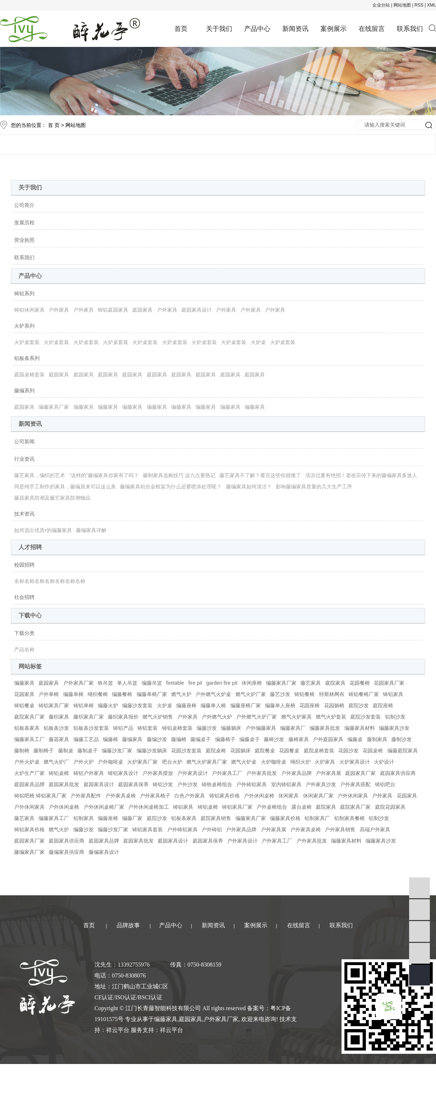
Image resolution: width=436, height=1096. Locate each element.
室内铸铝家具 (286, 784)
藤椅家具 (298, 739)
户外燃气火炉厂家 (256, 717)
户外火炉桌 (27, 762)
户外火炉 (83, 762)
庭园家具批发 (64, 784)
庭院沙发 (358, 705)
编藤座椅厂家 (245, 705)
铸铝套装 (147, 728)
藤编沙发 (157, 739)
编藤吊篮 (152, 683)
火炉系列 (24, 326)
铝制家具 (83, 818)
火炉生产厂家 (29, 773)
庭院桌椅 (216, 750)
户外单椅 (49, 694)
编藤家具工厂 (29, 739)
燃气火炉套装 (331, 717)
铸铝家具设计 (123, 773)
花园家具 (24, 694)
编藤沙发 (207, 728)
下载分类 (24, 633)
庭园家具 (142, 310)
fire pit (195, 683)
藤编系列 (24, 390)
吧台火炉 (172, 762)
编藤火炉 (108, 705)
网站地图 (402, 5)
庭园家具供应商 (398, 773)
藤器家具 (59, 739)
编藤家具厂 (293, 728)
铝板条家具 (27, 728)
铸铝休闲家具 (29, 310)
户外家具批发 (261, 773)
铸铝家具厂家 (54, 705)
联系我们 (410, 28)
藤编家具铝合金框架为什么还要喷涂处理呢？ (171, 486)
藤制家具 (377, 739)
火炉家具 (325, 762)
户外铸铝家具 (251, 784)
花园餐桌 (289, 750)
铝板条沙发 (56, 728)
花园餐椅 (360, 683)
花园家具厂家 (389, 683)
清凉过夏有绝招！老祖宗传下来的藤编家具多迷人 (361, 475)
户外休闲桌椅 (259, 796)
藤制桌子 (87, 750)
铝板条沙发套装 (91, 728)
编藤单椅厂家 (152, 694)
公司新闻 (24, 441)
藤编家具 (132, 739)
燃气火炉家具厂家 (206, 762)
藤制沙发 (401, 739)
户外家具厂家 (78, 683)
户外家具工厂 (227, 773)
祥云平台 (117, 1030)
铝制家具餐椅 (349, 818)
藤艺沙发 (280, 694)
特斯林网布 (331, 694)
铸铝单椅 (83, 705)
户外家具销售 (340, 829)
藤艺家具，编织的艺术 (39, 475)
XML (431, 5)
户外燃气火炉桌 (213, 694)
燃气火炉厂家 (250, 694)
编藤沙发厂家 (117, 750)
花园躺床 (240, 750)
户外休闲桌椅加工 (148, 807)
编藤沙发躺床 (152, 750)
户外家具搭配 (355, 784)
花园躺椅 (334, 705)
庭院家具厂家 (29, 717)
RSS (419, 5)
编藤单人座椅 (280, 705)
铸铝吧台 (385, 784)
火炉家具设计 (354, 762)
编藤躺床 (231, 728)
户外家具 (59, 310)
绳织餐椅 (98, 694)
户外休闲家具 (353, 796)
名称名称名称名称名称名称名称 (49, 581)
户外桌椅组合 (272, 807)
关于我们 (219, 28)
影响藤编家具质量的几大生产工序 (314, 486)
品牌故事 (128, 925)
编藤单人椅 (213, 705)
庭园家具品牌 (29, 784)
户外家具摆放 (157, 773)
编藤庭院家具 (402, 750)
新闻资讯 (295, 28)
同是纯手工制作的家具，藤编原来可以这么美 (65, 486)
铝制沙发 (395, 717)
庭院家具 (335, 683)
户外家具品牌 (296, 773)
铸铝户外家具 (88, 773)
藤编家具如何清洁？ (249, 486)
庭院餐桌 (265, 750)
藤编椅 (178, 739)
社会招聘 (24, 597)
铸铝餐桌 (24, 705)
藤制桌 (65, 750)
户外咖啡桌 (110, 762)
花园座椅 (309, 705)
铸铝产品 (123, 728)
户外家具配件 (85, 796)
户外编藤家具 (261, 728)
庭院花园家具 (390, 807)
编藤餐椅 (122, 694)
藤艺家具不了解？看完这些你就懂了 (260, 475)
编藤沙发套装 (137, 705)
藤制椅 (21, 750)
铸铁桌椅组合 (217, 784)
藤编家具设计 (104, 852)
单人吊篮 (127, 683)
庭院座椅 (383, 705)
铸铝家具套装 (147, 829)
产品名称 (24, 649)
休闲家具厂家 (318, 796)
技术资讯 (24, 514)
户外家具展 (328, 773)
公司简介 (24, 205)
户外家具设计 (192, 773)
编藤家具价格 (285, 818)
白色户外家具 (189, 796)
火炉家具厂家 (142, 762)
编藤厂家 (132, 818)
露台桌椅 (301, 807)
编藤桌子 (249, 739)
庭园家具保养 (133, 784)
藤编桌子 (200, 739)
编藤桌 (355, 739)
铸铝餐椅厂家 (363, 694)
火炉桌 (258, 342)
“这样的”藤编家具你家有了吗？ (103, 475)
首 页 (54, 125)
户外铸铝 (212, 829)
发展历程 (24, 222)
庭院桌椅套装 (319, 750)
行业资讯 (24, 459)
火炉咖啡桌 (273, 762)
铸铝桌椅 (59, 773)
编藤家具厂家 (54, 407)
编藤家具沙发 (394, 728)
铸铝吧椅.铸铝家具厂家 (40, 796)
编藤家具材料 (359, 728)
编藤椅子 (225, 739)
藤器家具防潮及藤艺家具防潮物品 (52, 498)
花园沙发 (348, 750)
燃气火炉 (181, 694)
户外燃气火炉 (217, 717)
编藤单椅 (73, 694)
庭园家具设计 (196, 310)
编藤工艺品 (86, 739)
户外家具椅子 (155, 796)
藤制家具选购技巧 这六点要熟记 (179, 475)
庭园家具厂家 (360, 773)
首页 (180, 28)
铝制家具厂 (317, 818)
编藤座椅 (186, 705)
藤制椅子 (43, 750)
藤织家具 (59, 717)
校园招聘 (24, 565)
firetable (175, 683)
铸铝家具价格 (224, 796)
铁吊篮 (105, 683)
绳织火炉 (300, 762)
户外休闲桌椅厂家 (104, 807)
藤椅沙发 (274, 739)
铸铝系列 (24, 293)
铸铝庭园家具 (113, 310)
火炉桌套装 (27, 342)
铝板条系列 (27, 358)
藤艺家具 (310, 683)
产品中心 (257, 28)
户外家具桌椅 (120, 796)
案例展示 (333, 28)
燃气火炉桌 (244, 762)
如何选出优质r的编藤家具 (43, 530)
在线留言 (372, 28)
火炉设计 (384, 762)
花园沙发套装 (186, 750)
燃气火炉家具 (296, 717)
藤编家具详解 (91, 530)
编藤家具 (83, 407)
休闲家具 (288, 796)
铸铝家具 (393, 694)
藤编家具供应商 (66, 852)
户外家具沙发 (321, 784)
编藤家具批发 (325, 728)
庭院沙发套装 (365, 717)
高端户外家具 (375, 829)
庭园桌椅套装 (29, 374)
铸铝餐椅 (304, 694)
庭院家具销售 (216, 818)
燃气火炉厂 (56, 762)
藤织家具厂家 (88, 717)
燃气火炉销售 (157, 717)
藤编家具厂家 (29, 852)
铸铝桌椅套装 (177, 728)
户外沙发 (187, 784)
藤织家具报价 (123, 717)
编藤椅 (110, 739)
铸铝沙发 (163, 784)
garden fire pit (222, 683)
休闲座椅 (252, 683)
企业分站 (381, 5)
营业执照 (24, 240)
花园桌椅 (373, 750)
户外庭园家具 (328, 739)
